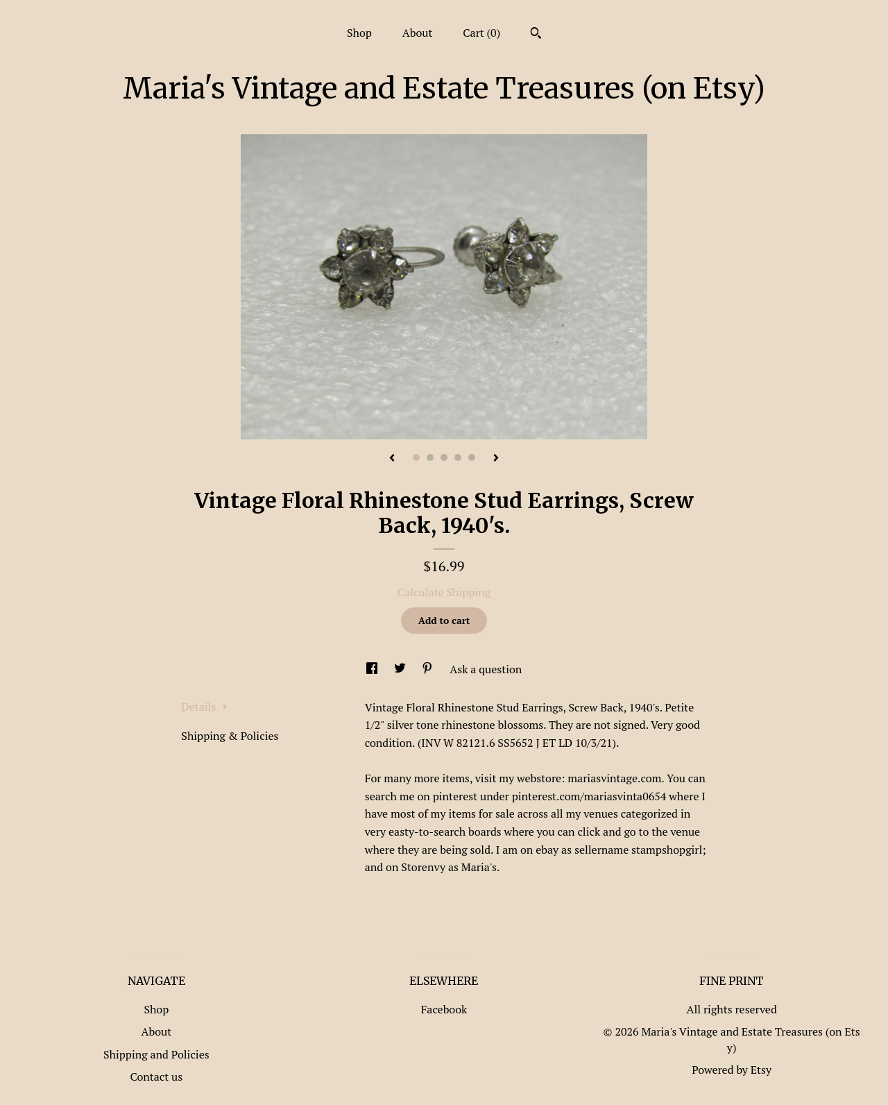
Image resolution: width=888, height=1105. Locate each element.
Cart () (481, 32)
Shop (359, 32)
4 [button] (457, 457)
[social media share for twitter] (401, 669)
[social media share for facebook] (373, 669)
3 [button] (444, 457)
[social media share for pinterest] (429, 669)
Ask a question (486, 669)
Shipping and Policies (156, 1054)
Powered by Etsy (731, 1069)
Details (204, 706)
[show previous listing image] (391, 459)
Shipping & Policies (229, 735)
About (417, 32)
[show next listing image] (496, 459)
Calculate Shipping (444, 592)
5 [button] (471, 457)
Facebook (444, 1009)
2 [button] (430, 457)
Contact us (156, 1076)
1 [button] (416, 457)
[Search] (536, 34)
